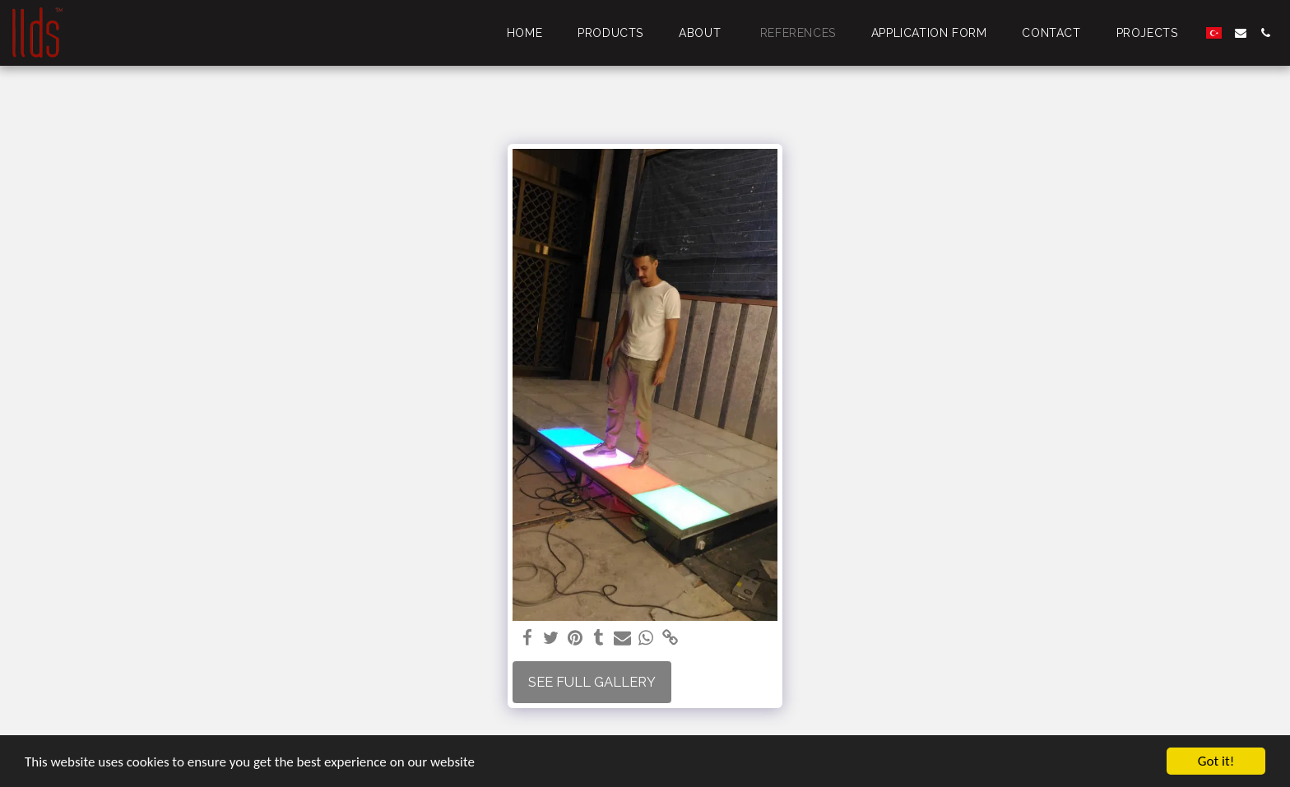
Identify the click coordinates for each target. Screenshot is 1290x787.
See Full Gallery (592, 682)
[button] (1240, 33)
